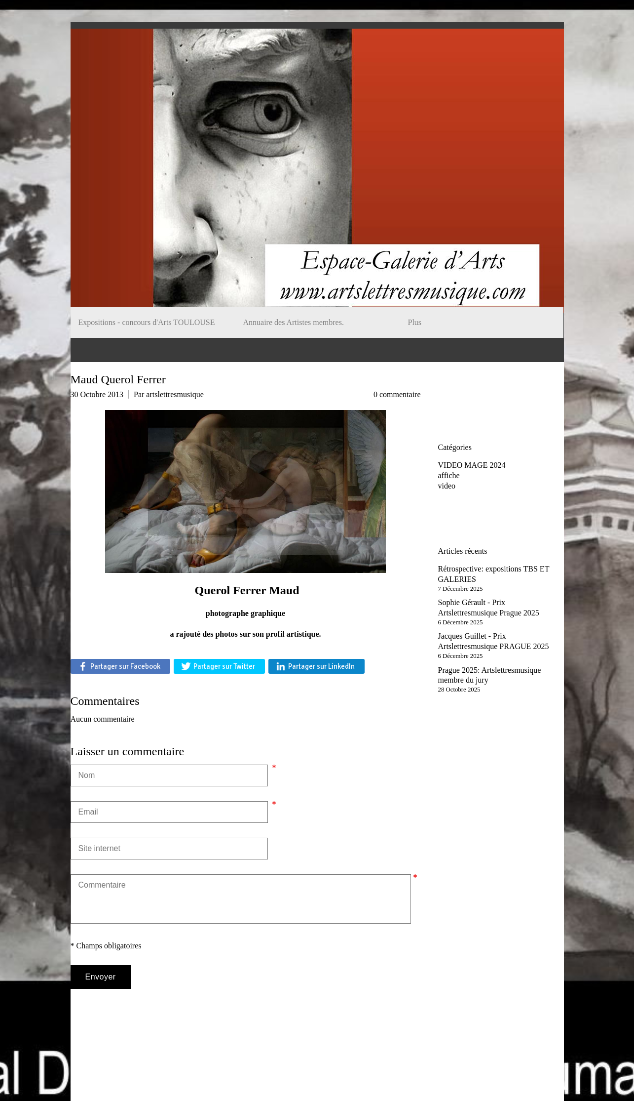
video (447, 486)
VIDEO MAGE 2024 (472, 465)
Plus (415, 322)
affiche (449, 475)
